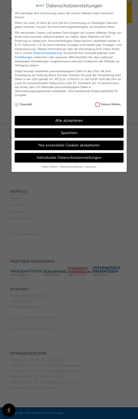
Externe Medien (108, 103)
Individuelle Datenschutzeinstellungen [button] (69, 156)
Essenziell (23, 103)
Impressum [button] (90, 165)
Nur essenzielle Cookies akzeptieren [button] (69, 144)
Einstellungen (23, 56)
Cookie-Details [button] (50, 165)
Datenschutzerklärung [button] (71, 165)
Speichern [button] (69, 131)
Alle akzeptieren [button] (69, 119)
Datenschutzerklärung (47, 52)
